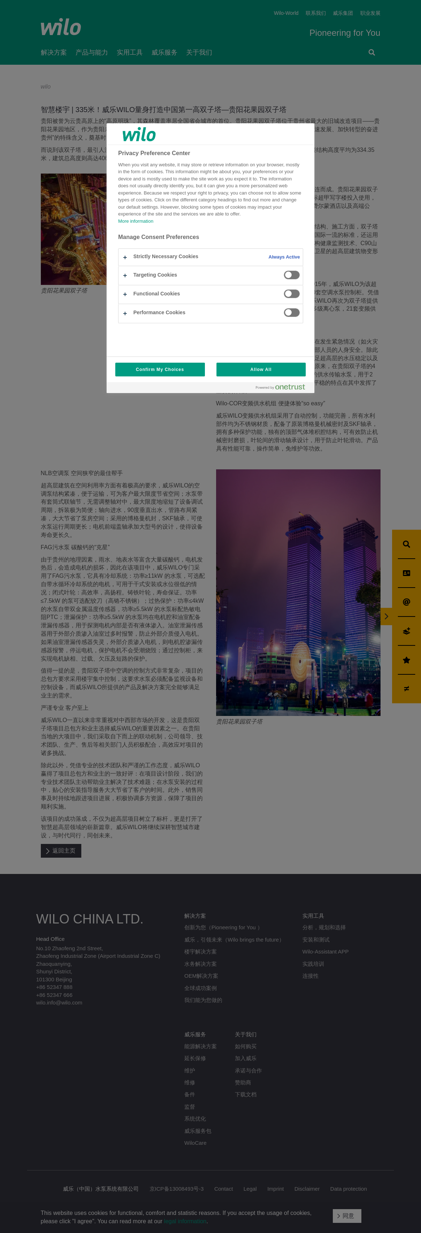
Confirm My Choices (160, 369)
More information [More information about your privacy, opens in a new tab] (135, 221)
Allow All (261, 369)
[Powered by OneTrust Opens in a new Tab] (283, 388)
